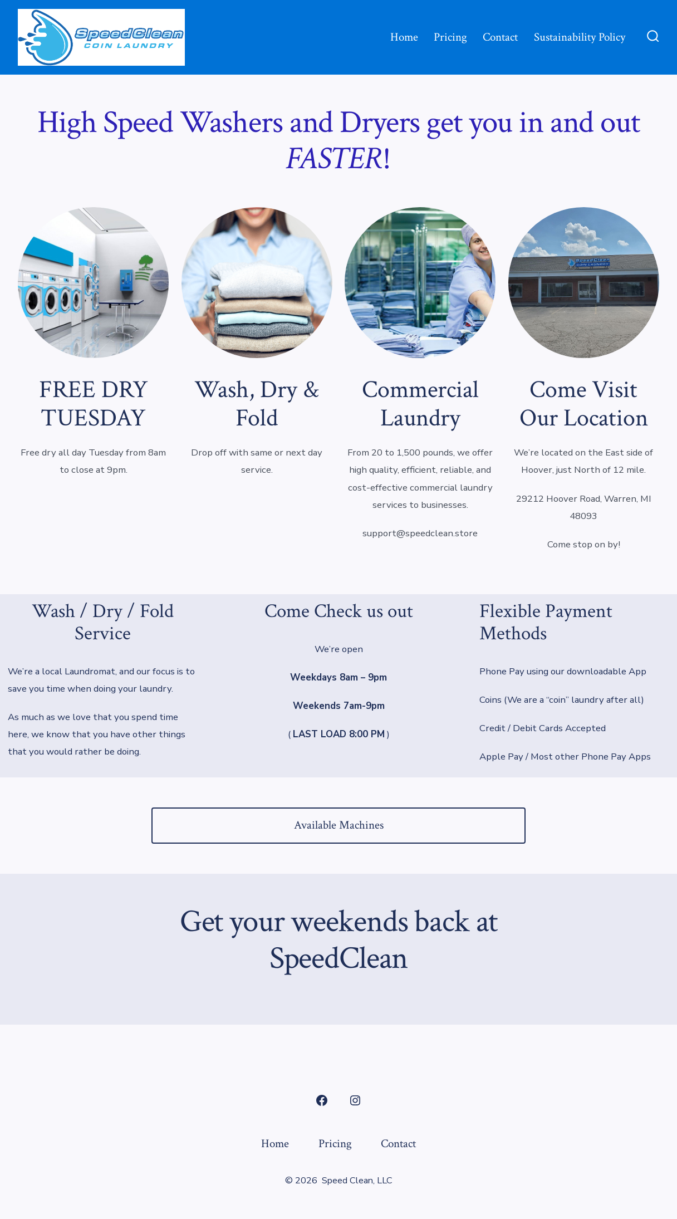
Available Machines (339, 825)
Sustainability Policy (579, 37)
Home (404, 37)
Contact (500, 37)
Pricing (450, 37)
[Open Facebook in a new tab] (321, 1100)
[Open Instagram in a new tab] (355, 1100)
